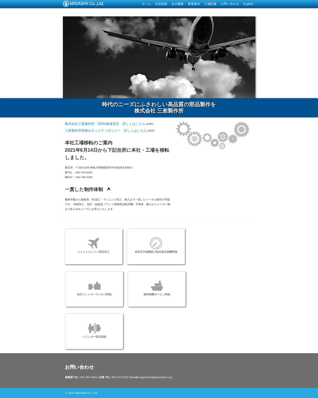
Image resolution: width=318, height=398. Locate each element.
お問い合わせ (230, 4)
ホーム (146, 4)
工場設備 (210, 4)
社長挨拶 (161, 4)
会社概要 (177, 4)
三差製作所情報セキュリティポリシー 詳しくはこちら (106, 130)
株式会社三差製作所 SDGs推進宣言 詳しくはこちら (105, 124)
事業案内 (194, 4)
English (248, 4)
